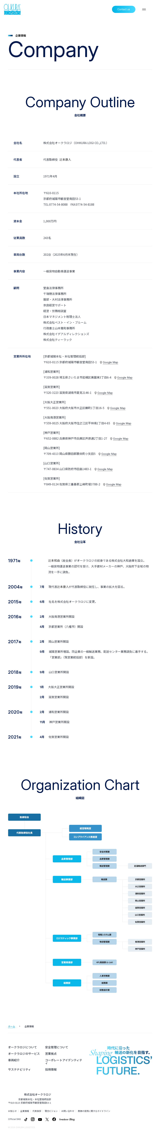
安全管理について (56, 1047)
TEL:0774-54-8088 (55, 204)
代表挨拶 (37, 1111)
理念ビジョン (51, 1111)
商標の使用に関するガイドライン (94, 1111)
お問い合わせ (67, 1111)
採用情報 (51, 1069)
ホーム (11, 1026)
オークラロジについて (22, 1047)
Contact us (123, 9)
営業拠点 (51, 1053)
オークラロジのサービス (24, 1053)
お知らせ (12, 1111)
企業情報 (24, 1111)
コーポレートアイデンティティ (63, 1061)
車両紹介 (14, 1060)
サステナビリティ (19, 1069)
